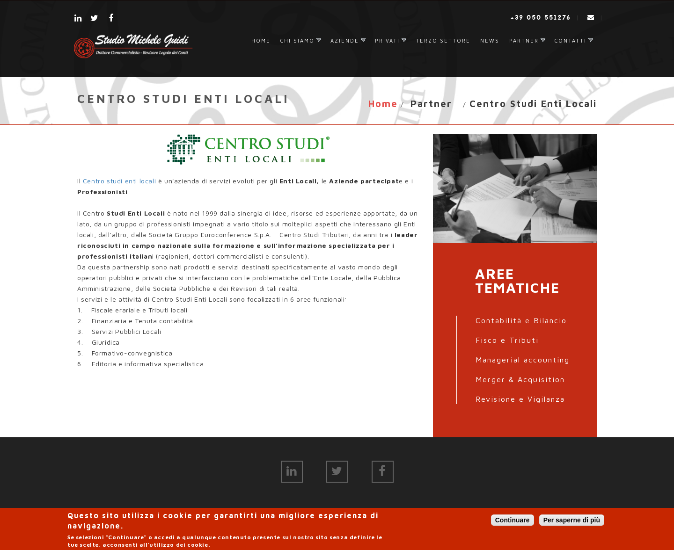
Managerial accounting (523, 359)
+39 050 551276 (541, 17)
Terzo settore (443, 40)
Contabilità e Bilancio (521, 320)
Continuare (512, 521)
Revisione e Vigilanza (520, 399)
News (489, 40)
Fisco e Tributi (507, 340)
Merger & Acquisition (520, 379)
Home (261, 40)
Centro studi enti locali (119, 181)
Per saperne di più (571, 521)
